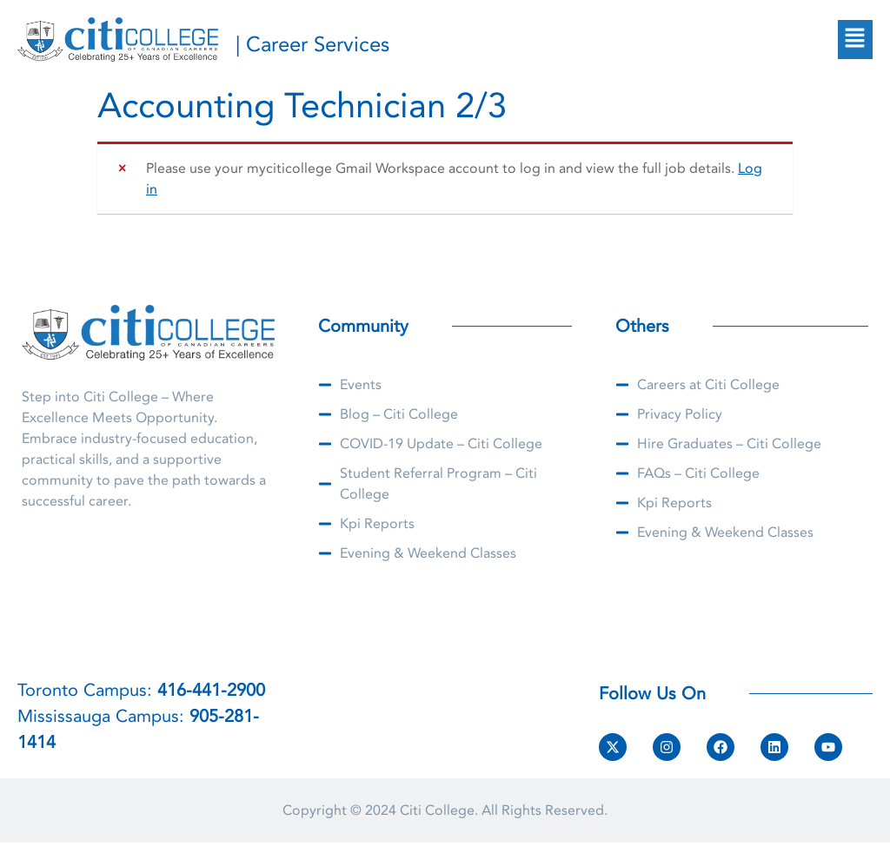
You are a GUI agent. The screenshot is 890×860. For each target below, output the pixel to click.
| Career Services (312, 44)
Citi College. (439, 810)
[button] (855, 39)
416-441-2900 (211, 690)
